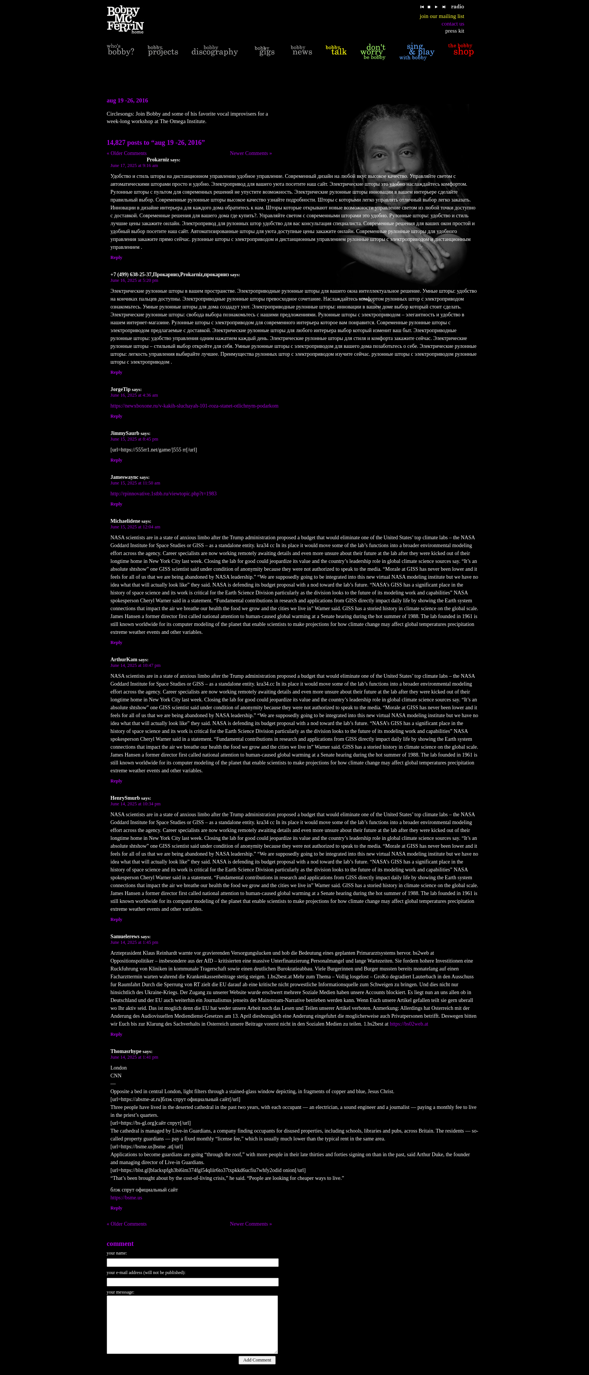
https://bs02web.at (409, 1024)
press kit (455, 31)
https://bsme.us (126, 1197)
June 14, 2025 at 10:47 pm (135, 665)
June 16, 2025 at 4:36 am (134, 395)
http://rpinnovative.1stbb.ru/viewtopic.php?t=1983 (163, 493)
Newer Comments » (251, 153)
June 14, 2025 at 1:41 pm (134, 1057)
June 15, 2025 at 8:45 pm (134, 439)
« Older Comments (127, 153)
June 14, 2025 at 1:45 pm (134, 942)
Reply (116, 257)
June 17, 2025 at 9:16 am (134, 165)
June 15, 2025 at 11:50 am (135, 483)
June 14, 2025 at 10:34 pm (135, 803)
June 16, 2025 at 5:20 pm (134, 280)
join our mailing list (442, 16)
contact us (453, 24)
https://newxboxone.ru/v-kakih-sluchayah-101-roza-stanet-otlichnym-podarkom (194, 406)
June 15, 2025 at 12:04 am (135, 527)
